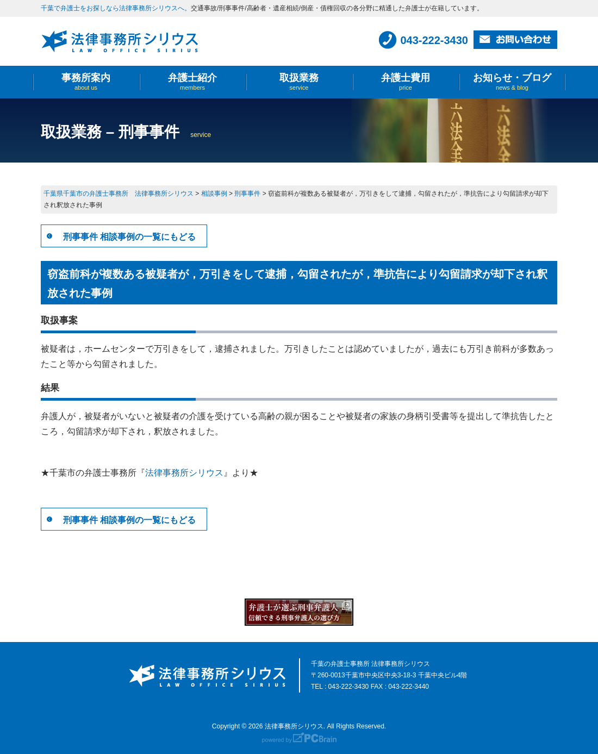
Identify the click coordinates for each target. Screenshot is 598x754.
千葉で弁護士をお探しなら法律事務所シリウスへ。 (116, 8)
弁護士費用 (405, 81)
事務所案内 (86, 81)
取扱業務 (299, 81)
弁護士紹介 (192, 81)
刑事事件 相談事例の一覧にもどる (129, 236)
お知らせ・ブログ (512, 81)
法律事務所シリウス (184, 472)
